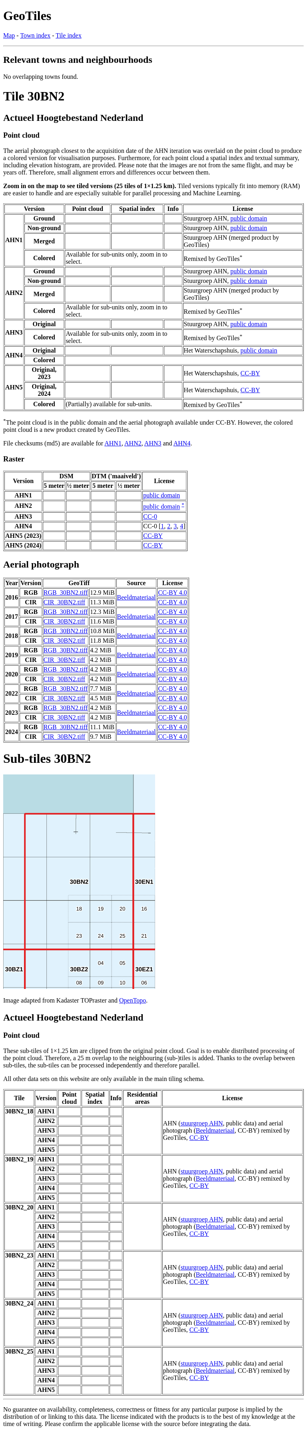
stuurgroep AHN (202, 1123)
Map (9, 35)
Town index (35, 35)
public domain (248, 218)
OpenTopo (132, 1000)
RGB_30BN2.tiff (66, 592)
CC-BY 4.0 (172, 592)
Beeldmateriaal (136, 597)
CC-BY (250, 373)
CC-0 (150, 516)
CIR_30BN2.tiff (64, 602)
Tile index (69, 35)
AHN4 (182, 443)
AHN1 (113, 443)
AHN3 (152, 443)
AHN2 (133, 443)
